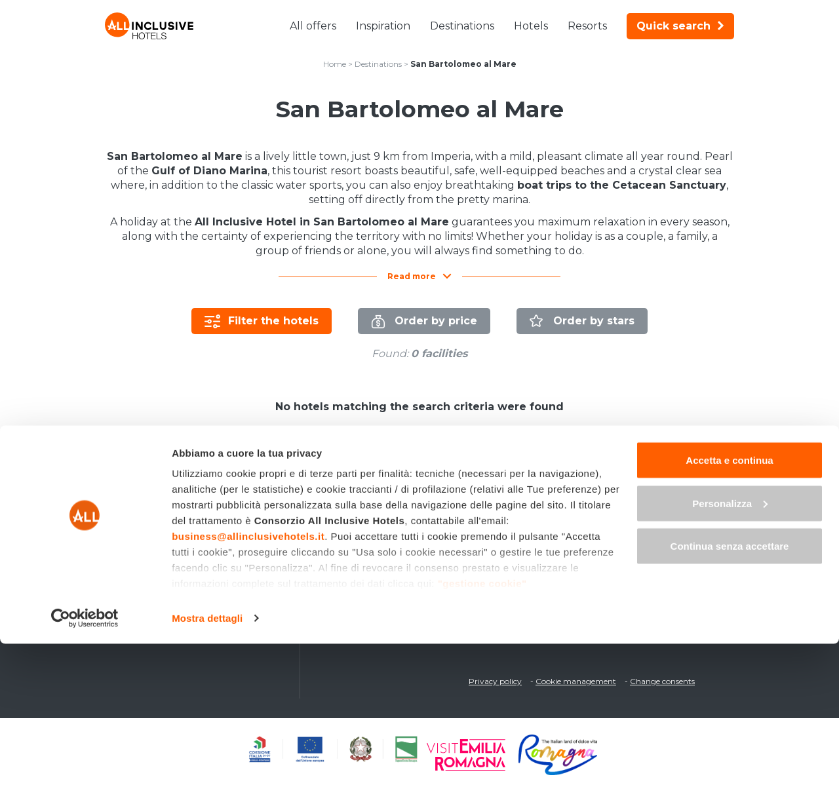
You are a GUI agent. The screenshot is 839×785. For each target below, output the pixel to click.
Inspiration (383, 26)
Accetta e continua (729, 601)
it (624, 494)
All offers (313, 26)
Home (334, 64)
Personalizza (730, 644)
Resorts (587, 26)
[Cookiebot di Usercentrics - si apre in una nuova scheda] (85, 759)
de (670, 494)
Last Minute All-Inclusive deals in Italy (200, 514)
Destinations (462, 26)
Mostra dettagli (207, 759)
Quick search (680, 26)
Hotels (531, 26)
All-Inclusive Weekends (168, 533)
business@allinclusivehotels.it (248, 677)
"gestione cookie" (482, 724)
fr (693, 494)
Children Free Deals (160, 551)
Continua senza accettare (730, 687)
